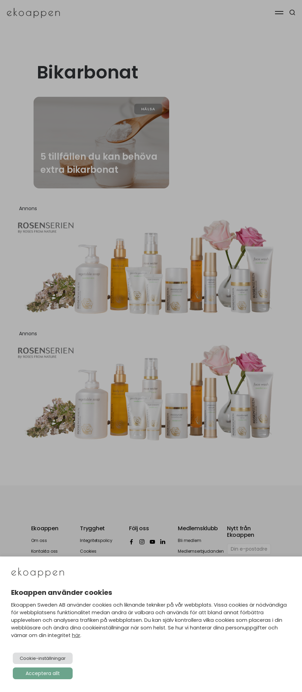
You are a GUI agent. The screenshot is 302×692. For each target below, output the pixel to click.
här (76, 635)
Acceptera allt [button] (43, 673)
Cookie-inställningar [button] (43, 658)
